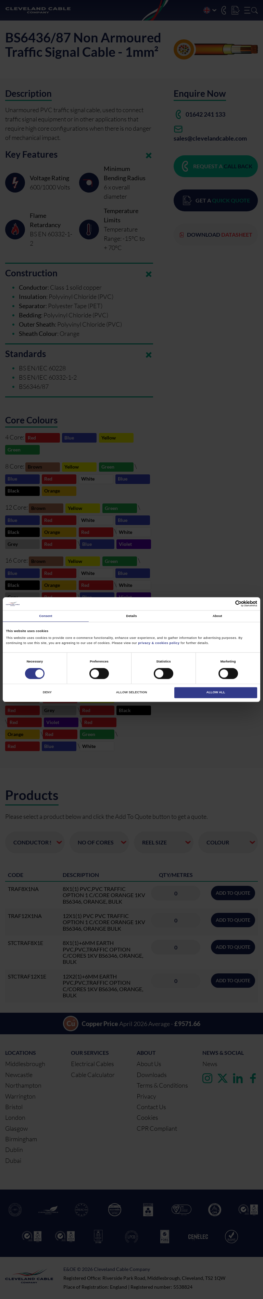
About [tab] (217, 616)
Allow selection (131, 692)
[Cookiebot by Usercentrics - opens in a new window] (227, 604)
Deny (47, 692)
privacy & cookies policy (158, 643)
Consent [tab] (45, 616)
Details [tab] (131, 616)
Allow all (215, 692)
